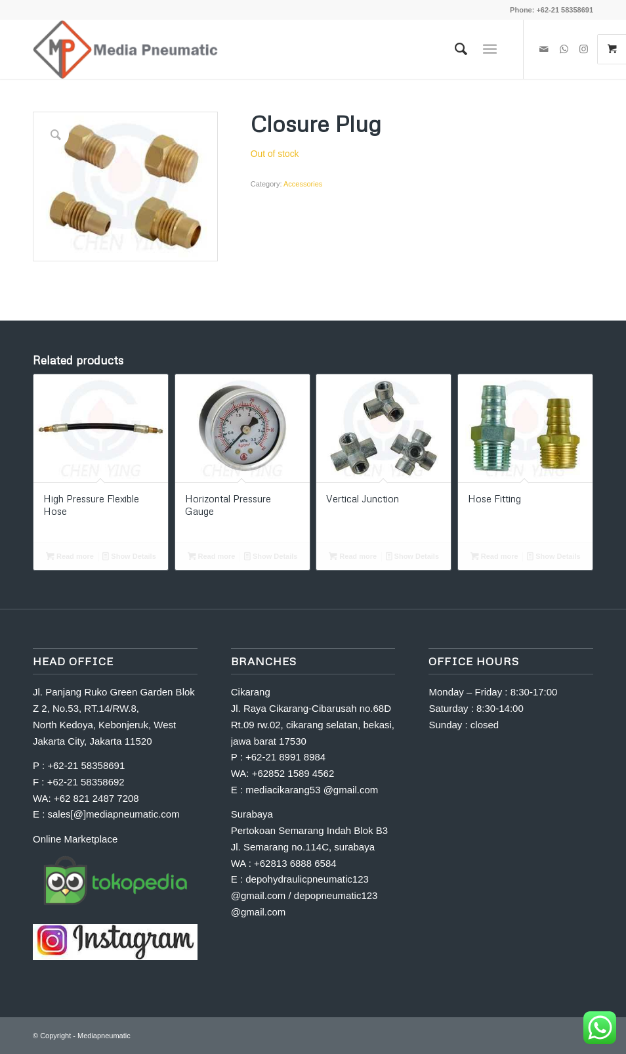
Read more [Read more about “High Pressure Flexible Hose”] (70, 556)
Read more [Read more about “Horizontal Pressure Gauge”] (212, 556)
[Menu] (490, 49)
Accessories (302, 184)
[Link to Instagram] (583, 49)
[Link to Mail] (544, 49)
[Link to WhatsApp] (564, 49)
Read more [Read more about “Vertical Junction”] (353, 556)
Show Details (129, 556)
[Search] (454, 49)
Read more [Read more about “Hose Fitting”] (494, 556)
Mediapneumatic (104, 1036)
